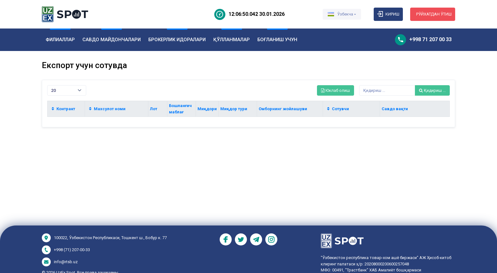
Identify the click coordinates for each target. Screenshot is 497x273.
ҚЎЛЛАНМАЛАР (231, 39)
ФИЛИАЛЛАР (60, 39)
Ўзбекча (340, 14)
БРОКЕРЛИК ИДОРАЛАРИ (177, 39)
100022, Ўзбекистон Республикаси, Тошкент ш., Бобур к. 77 (110, 237)
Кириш (388, 14)
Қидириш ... (432, 90)
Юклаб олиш (335, 90)
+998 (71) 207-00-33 (72, 249)
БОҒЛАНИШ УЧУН (277, 39)
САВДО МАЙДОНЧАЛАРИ (111, 39)
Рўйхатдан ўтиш (434, 14)
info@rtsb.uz (66, 261)
